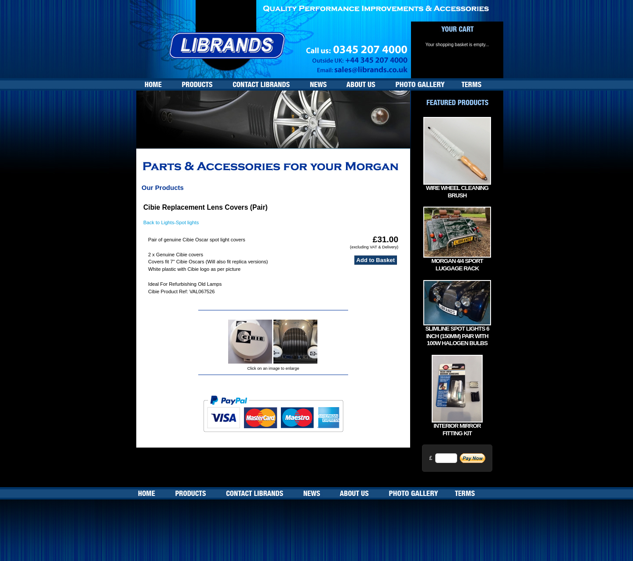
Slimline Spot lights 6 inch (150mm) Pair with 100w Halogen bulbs (457, 336)
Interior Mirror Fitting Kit (456, 430)
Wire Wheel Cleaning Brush (457, 192)
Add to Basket (376, 260)
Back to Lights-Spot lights (171, 222)
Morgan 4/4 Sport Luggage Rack (457, 265)
